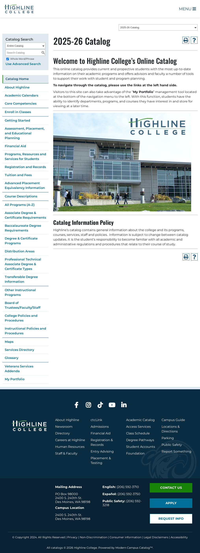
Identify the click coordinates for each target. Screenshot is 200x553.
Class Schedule (138, 433)
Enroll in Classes (18, 112)
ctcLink (96, 420)
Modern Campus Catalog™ (134, 547)
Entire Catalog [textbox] (15, 45)
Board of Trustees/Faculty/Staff (22, 305)
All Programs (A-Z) (20, 205)
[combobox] (158, 27)
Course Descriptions (21, 196)
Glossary (11, 358)
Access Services (138, 426)
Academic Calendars (21, 95)
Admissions (100, 426)
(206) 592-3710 (128, 487)
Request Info (171, 518)
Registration (100, 440)
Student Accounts (140, 447)
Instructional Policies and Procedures (25, 331)
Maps (9, 342)
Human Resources (70, 447)
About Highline (17, 87)
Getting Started (17, 120)
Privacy (72, 537)
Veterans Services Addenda (19, 368)
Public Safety (172, 445)
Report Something (176, 451)
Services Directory (19, 350)
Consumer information (125, 537)
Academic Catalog (140, 420)
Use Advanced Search (23, 64)
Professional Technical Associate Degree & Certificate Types (23, 264)
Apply (171, 503)
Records (97, 445)
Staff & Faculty (66, 453)
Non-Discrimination (93, 537)
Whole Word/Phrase (22, 58)
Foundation (135, 453)
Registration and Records (25, 167)
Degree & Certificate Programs (21, 241)
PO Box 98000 (66, 494)
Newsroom (64, 426)
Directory (62, 433)
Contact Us (171, 488)
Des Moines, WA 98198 (72, 502)
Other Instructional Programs (20, 292)
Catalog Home (17, 79)
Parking (168, 438)
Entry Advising (102, 451)
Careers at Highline (70, 440)
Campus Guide (173, 420)
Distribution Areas (19, 251)
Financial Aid (15, 146)
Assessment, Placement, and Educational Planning (25, 133)
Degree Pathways (140, 440)
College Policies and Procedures (21, 318)
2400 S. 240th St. (68, 498)
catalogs (57, 547)
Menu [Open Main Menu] (187, 9)
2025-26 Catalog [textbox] (129, 27)
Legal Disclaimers (156, 537)
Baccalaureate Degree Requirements (23, 228)
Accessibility (179, 537)
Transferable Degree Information (21, 279)
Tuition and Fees (18, 175)
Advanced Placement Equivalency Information (25, 185)
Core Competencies (20, 103)
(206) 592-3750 (128, 494)
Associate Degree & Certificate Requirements (25, 215)
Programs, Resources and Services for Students (25, 156)
